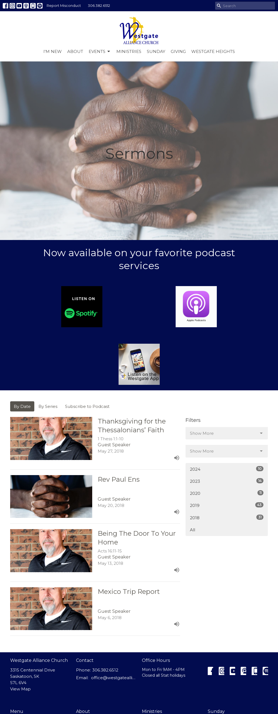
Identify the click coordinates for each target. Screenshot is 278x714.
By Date (22, 406)
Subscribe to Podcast (87, 406)
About (75, 51)
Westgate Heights (213, 51)
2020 (226, 493)
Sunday (156, 51)
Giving (178, 51)
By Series (47, 406)
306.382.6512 (99, 5)
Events (100, 51)
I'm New (52, 51)
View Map (20, 689)
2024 (226, 469)
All (192, 529)
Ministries (128, 51)
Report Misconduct (64, 5)
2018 (226, 517)
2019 (226, 505)
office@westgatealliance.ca (113, 677)
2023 (226, 481)
